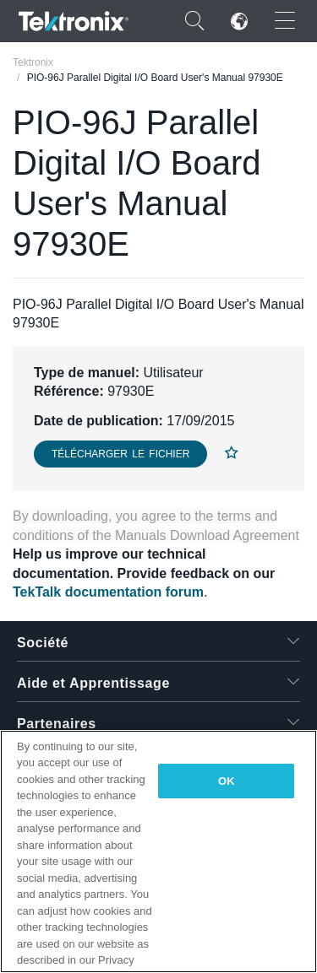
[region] (158, 851)
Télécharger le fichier (120, 454)
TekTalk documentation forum (108, 592)
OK (226, 781)
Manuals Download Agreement (207, 535)
